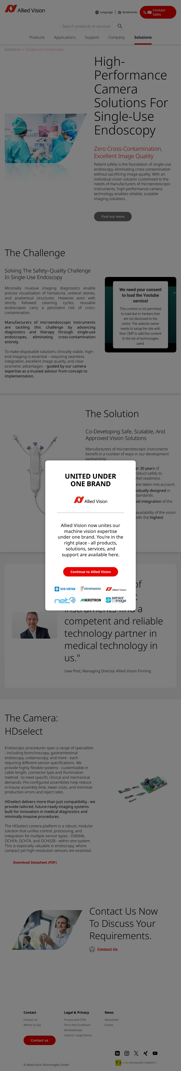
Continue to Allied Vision (90, 571)
